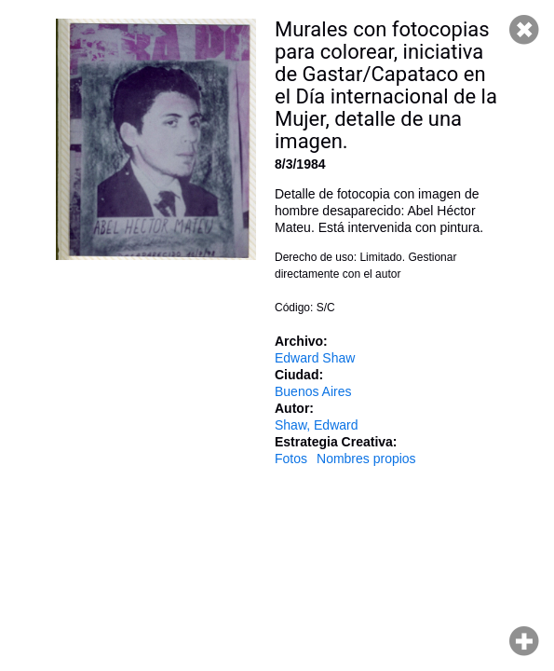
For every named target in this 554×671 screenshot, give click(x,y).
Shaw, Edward (316, 425)
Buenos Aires (313, 391)
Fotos (291, 458)
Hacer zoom (524, 641)
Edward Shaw (315, 357)
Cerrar (524, 29)
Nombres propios (366, 458)
